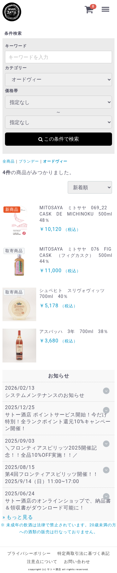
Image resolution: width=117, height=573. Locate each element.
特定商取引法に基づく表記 (83, 553)
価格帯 (11, 90)
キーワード (16, 46)
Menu (105, 6)
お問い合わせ (77, 561)
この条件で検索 (58, 139)
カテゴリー (16, 67)
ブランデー (29, 161)
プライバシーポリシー (29, 553)
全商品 (8, 161)
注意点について (42, 561)
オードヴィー (55, 161)
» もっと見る (17, 517)
